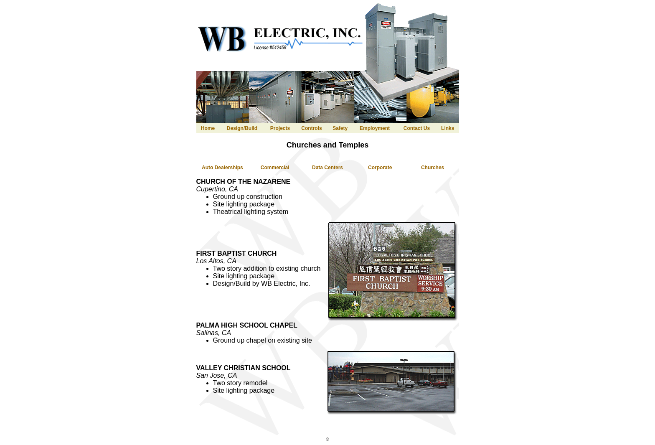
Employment (375, 128)
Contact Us (417, 128)
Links (447, 128)
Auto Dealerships (222, 167)
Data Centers (327, 167)
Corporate (380, 167)
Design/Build (242, 128)
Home (208, 128)
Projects (280, 128)
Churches (432, 167)
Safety (340, 128)
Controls (311, 128)
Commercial (275, 167)
